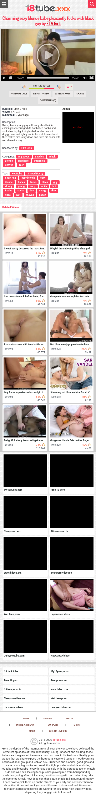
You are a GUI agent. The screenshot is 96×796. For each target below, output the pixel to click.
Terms (76, 725)
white (44, 186)
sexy (43, 177)
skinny (8, 186)
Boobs (8, 190)
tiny (32, 190)
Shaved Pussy (35, 173)
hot (54, 186)
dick (53, 190)
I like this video (24, 87)
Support (53, 725)
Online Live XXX (58, 731)
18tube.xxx (59, 739)
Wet (18, 195)
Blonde (9, 160)
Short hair (10, 177)
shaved (30, 195)
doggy (42, 190)
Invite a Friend (25, 725)
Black (52, 156)
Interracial (39, 160)
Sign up (47, 718)
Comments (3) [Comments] (48, 100)
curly (33, 186)
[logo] (48, 8)
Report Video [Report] (41, 93)
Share (80, 93)
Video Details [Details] (19, 93)
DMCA (32, 731)
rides (8, 195)
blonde (9, 182)
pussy (42, 195)
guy (55, 182)
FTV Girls (53, 23)
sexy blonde (28, 177)
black (45, 182)
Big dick (39, 156)
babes (21, 182)
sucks (20, 190)
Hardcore (23, 160)
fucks (33, 182)
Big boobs (24, 156)
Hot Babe (17, 173)
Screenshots (62, 93)
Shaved (9, 165)
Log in (69, 718)
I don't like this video (58, 87)
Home (26, 718)
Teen (21, 165)
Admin (66, 108)
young (21, 186)
